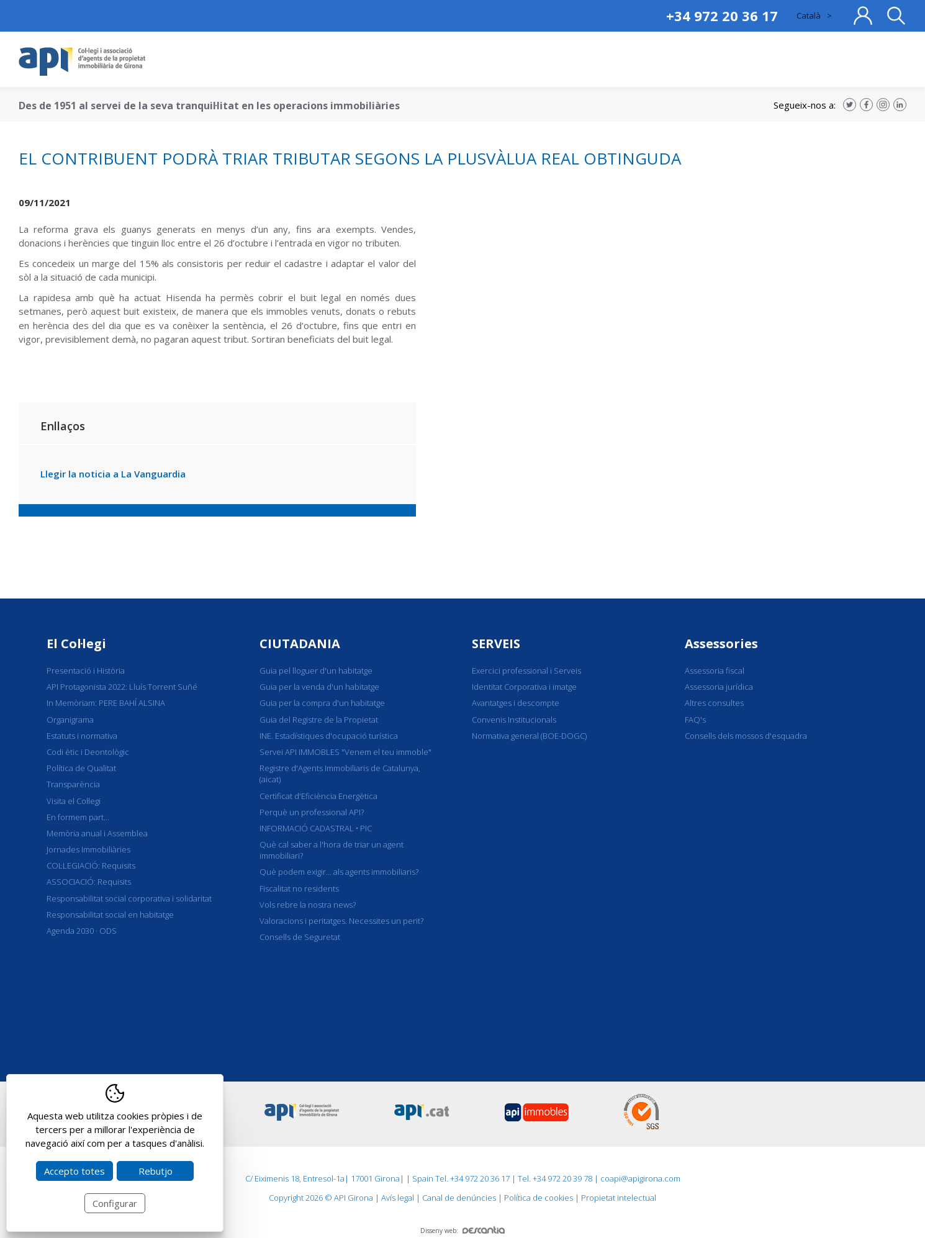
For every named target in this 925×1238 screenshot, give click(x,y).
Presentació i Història (86, 670)
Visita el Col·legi (74, 801)
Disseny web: (462, 1230)
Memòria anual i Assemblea (97, 833)
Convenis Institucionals (514, 719)
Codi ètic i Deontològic (88, 751)
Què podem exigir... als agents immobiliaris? (338, 871)
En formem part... (78, 817)
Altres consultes (714, 702)
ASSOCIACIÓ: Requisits (89, 881)
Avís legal (397, 1197)
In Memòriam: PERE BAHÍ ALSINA (106, 702)
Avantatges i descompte (515, 702)
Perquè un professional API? (311, 812)
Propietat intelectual (618, 1197)
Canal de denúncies (459, 1197)
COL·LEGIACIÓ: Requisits (91, 865)
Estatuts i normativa (82, 735)
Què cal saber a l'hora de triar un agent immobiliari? (331, 850)
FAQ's (695, 719)
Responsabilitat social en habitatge (110, 914)
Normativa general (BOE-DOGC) (529, 735)
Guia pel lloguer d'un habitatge (315, 670)
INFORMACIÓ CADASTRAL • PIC (315, 828)
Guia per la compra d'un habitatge (322, 702)
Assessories (721, 643)
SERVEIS (496, 643)
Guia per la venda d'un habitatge (319, 686)
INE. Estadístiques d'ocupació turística (328, 735)
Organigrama (70, 719)
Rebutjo (155, 1171)
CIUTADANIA (299, 643)
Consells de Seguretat (299, 936)
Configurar (114, 1203)
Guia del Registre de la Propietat (318, 719)
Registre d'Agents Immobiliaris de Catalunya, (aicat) (339, 773)
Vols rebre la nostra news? (307, 904)
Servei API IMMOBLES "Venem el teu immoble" (345, 751)
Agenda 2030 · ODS (82, 930)
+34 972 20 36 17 (722, 15)
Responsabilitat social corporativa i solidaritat (129, 898)
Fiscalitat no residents (299, 888)
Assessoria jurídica (719, 686)
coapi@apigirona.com (640, 1178)
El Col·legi (76, 643)
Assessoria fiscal (714, 670)
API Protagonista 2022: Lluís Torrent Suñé (122, 686)
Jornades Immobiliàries (88, 849)
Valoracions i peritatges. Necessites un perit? (341, 920)
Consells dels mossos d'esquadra (746, 735)
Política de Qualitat (81, 768)
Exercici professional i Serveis (526, 670)
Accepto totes (74, 1171)
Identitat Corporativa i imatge (524, 686)
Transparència (73, 784)
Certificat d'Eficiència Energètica (318, 796)
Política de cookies (538, 1197)
